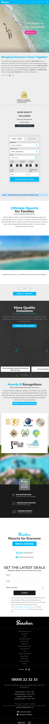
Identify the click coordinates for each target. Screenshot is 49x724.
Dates (11, 155)
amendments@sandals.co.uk (24, 707)
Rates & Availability (24, 543)
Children (22, 161)
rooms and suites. (42, 65)
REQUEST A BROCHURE (24, 646)
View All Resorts (24, 293)
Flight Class (12, 170)
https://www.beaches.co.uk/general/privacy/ (22, 607)
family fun (18, 72)
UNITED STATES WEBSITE (25, 712)
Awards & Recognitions (24, 403)
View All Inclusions (24, 326)
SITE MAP (24, 663)
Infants (31, 161)
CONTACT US (24, 644)
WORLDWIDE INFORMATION (25, 714)
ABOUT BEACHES (24, 649)
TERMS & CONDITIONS (24, 654)
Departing (13, 142)
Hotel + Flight (17, 139)
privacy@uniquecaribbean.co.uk (19, 609)
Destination (13, 149)
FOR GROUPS (24, 634)
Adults (12, 161)
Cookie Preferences (24, 661)
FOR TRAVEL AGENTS (24, 639)
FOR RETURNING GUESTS (24, 631)
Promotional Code (32, 170)
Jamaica (32, 70)
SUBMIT (24, 593)
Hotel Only (32, 139)
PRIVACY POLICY (24, 658)
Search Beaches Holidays (24, 179)
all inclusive (34, 61)
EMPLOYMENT (24, 656)
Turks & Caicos (42, 70)
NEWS (24, 636)
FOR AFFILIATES (24, 641)
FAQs (24, 651)
